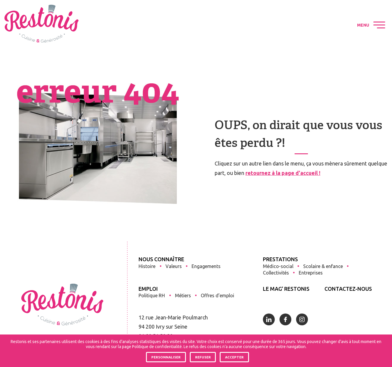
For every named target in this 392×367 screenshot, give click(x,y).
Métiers (183, 295)
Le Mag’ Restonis (286, 289)
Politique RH (152, 295)
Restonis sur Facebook (318, 25)
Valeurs (174, 266)
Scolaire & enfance (323, 266)
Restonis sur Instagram (335, 25)
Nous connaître (161, 259)
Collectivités (276, 272)
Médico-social (278, 266)
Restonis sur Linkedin (302, 25)
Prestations (280, 259)
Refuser (203, 357)
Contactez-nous (348, 289)
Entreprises (311, 272)
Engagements (206, 266)
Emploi (148, 289)
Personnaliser (166, 357)
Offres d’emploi (217, 295)
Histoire (147, 266)
